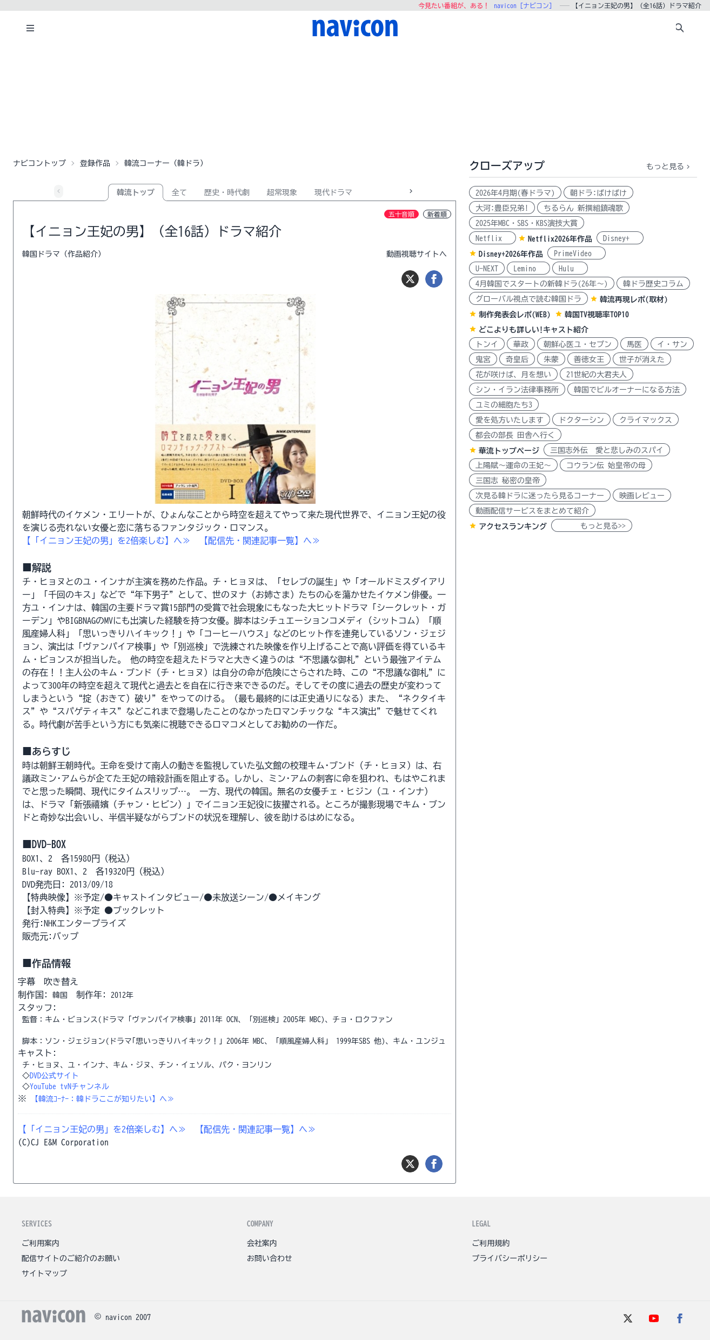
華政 (520, 344)
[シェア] (434, 279)
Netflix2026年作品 (560, 239)
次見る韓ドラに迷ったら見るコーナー (539, 495)
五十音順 (401, 214)
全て (179, 192)
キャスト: (37, 1053)
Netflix (492, 238)
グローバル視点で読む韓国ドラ (528, 299)
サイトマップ (44, 1273)
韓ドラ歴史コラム (653, 284)
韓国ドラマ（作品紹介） (63, 254)
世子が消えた (642, 359)
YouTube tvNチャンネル (69, 1086)
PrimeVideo (576, 253)
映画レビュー (642, 495)
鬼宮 (483, 359)
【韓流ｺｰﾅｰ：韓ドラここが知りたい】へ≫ (103, 1099)
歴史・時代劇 (227, 192)
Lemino (528, 268)
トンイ (486, 344)
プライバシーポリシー (509, 1258)
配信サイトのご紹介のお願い (71, 1258)
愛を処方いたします (509, 420)
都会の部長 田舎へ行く (515, 435)
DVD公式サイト (54, 1075)
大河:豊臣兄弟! (501, 208)
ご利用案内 (40, 1243)
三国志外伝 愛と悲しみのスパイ (607, 450)
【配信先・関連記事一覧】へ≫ (259, 540)
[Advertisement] (355, 99)
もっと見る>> (592, 526)
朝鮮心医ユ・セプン (578, 344)
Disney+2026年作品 (511, 254)
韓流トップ (136, 192)
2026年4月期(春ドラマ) (515, 193)
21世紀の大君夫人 (596, 374)
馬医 (634, 344)
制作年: (91, 994)
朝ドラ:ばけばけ (598, 193)
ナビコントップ (39, 163)
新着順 (437, 214)
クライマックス (645, 420)
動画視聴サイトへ (416, 254)
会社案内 (262, 1243)
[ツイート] (410, 279)
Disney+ (620, 238)
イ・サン (672, 344)
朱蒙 (551, 359)
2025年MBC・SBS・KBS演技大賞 (526, 223)
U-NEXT (486, 268)
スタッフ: (37, 1007)
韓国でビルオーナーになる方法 (627, 390)
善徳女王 (589, 359)
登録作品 (95, 163)
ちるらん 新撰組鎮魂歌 (583, 208)
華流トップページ (509, 451)
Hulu (570, 268)
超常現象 (282, 192)
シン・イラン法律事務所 (517, 390)
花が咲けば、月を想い (513, 374)
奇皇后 (517, 359)
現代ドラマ (333, 192)
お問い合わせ (269, 1258)
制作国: (33, 994)
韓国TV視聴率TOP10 (597, 314)
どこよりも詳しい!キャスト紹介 (533, 330)
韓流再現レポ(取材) (634, 299)
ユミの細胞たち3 (503, 405)
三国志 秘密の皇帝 (507, 480)
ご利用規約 (491, 1243)
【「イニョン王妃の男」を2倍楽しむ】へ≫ (106, 540)
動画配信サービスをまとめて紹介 (532, 511)
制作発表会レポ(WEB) (515, 314)
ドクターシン (581, 420)
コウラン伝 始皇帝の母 (606, 465)
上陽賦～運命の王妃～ (513, 465)
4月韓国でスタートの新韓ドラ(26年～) (541, 284)
